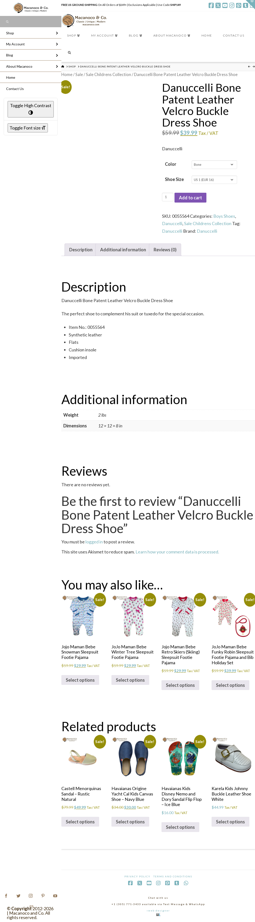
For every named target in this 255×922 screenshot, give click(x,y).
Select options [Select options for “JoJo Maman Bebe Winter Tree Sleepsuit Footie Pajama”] (130, 680)
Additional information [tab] (123, 249)
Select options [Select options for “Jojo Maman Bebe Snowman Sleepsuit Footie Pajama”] (80, 680)
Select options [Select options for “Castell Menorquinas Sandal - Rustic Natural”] (80, 821)
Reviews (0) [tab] (165, 249)
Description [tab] (81, 249)
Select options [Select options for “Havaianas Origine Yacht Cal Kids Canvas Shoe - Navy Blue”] (130, 821)
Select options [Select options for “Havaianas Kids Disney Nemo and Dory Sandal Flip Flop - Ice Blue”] (180, 827)
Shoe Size (174, 179)
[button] (250, 4)
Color (170, 164)
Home (66, 74)
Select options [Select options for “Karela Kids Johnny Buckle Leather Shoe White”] (230, 821)
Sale (79, 74)
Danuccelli (172, 223)
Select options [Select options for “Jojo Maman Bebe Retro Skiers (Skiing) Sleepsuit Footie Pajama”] (180, 685)
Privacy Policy (137, 876)
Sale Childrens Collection (108, 74)
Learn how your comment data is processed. (177, 551)
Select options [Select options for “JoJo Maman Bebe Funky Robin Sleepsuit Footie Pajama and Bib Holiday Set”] (230, 685)
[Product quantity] (168, 197)
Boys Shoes (224, 216)
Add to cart (190, 197)
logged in (94, 541)
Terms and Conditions (172, 876)
